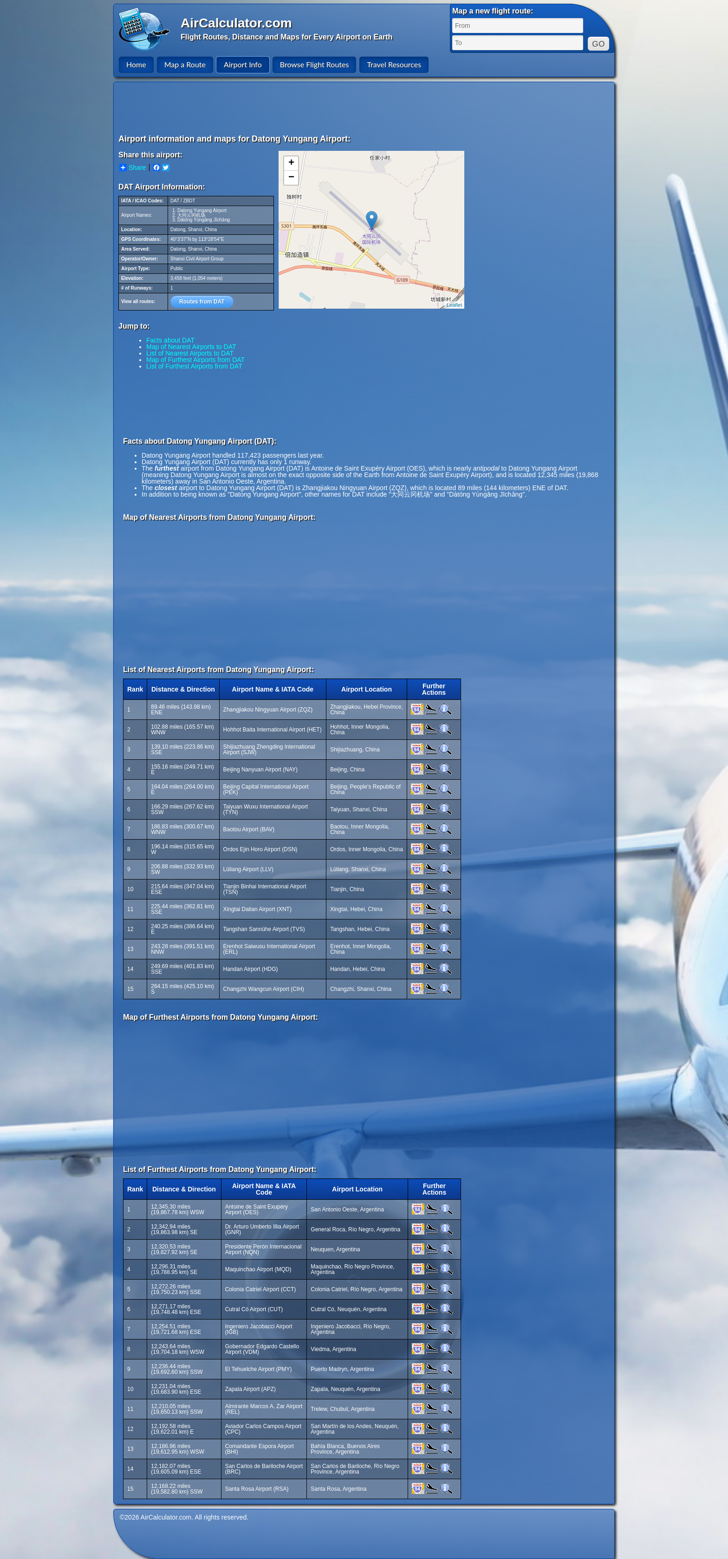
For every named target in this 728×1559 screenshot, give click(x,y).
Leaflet (454, 305)
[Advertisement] (365, 108)
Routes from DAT (202, 301)
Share (132, 167)
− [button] (291, 178)
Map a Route (185, 64)
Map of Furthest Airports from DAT (195, 359)
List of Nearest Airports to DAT (190, 353)
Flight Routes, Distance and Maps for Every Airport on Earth (286, 37)
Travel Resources (394, 64)
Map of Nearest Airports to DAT (191, 346)
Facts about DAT (170, 340)
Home (136, 64)
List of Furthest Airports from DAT (194, 366)
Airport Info (243, 64)
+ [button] (291, 163)
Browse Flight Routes (314, 64)
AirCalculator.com (236, 23)
